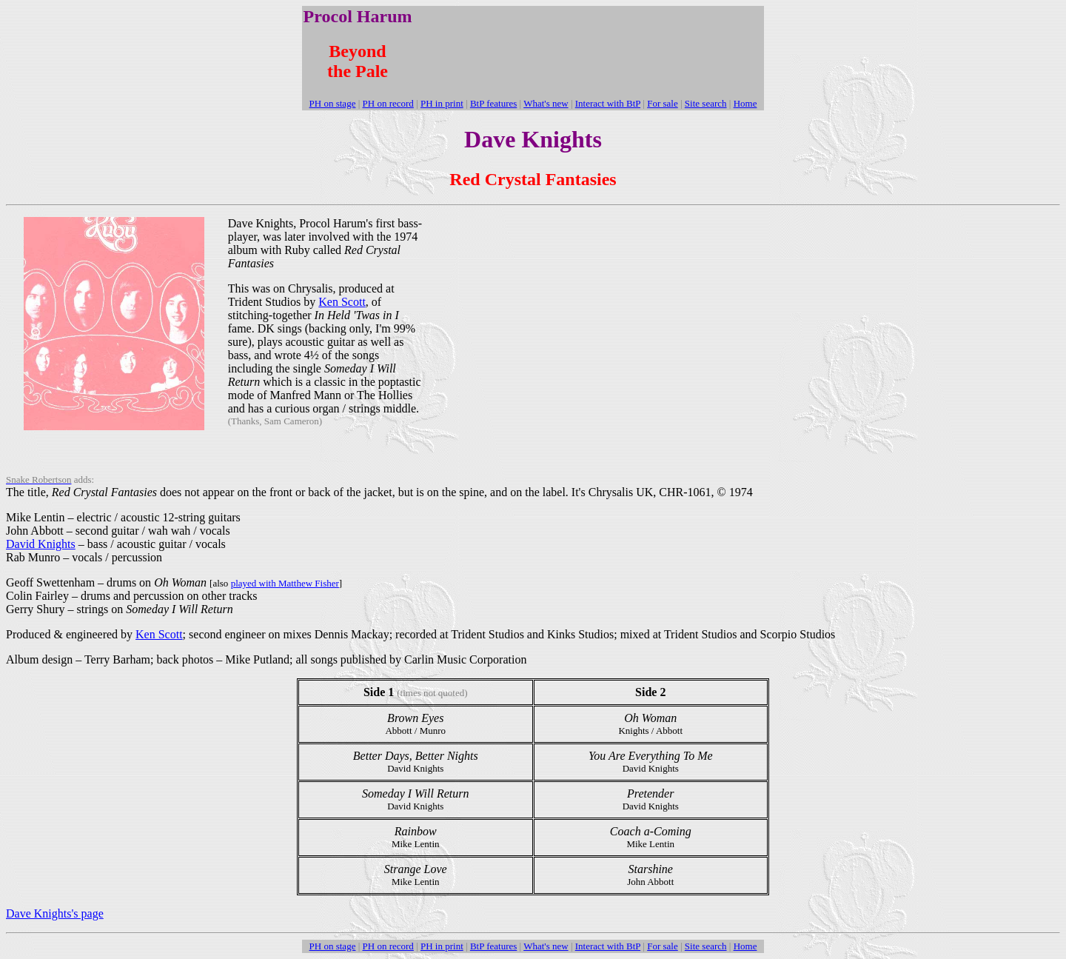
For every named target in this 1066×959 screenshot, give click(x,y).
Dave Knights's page (55, 913)
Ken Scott (342, 301)
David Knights (41, 544)
